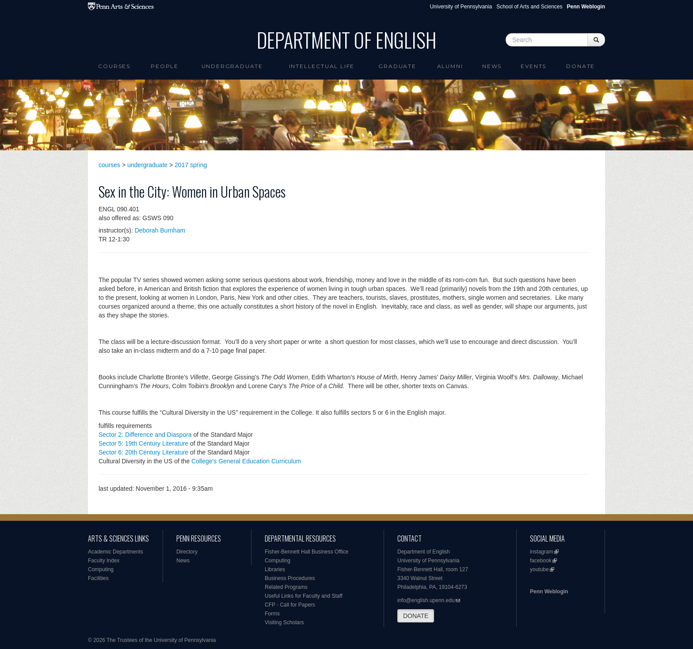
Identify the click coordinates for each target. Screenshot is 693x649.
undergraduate (147, 164)
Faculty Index (103, 560)
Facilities (98, 578)
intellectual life (322, 66)
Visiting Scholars (284, 622)
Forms (272, 614)
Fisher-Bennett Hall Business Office (306, 552)
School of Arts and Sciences (529, 7)
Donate (580, 66)
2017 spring (191, 164)
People (165, 66)
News (492, 66)
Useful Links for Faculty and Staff (304, 596)
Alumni (450, 66)
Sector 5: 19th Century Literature (143, 443)
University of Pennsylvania (461, 7)
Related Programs (286, 587)
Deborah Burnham (160, 230)
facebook (541, 560)
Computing (101, 569)
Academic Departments (115, 552)
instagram (541, 552)
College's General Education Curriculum (246, 461)
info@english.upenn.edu (426, 600)
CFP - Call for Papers (290, 605)
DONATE (415, 615)
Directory (187, 552)
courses (109, 164)
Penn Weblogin (549, 591)
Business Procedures (290, 578)
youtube (539, 569)
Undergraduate (232, 66)
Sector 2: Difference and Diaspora (145, 434)
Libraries (275, 569)
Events (533, 66)
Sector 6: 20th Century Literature (143, 452)
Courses (114, 66)
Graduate (397, 66)
